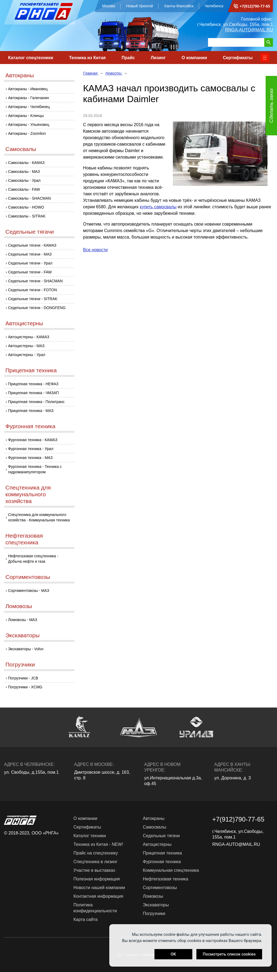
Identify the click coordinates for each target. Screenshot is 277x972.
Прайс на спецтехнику (96, 853)
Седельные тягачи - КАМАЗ (32, 245)
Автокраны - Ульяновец (28, 124)
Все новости (95, 249)
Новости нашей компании (99, 887)
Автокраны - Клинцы (26, 115)
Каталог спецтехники (30, 57)
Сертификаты (238, 57)
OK (173, 954)
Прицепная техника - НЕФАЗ (33, 384)
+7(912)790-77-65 (255, 6)
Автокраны (19, 75)
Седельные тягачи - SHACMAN (35, 281)
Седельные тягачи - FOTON (32, 290)
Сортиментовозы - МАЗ (28, 590)
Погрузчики (20, 664)
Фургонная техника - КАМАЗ (32, 440)
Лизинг (158, 57)
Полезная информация (97, 879)
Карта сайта (86, 919)
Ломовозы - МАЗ (22, 620)
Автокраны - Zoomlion (27, 133)
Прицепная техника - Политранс (36, 402)
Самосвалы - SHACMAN (29, 198)
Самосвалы (20, 149)
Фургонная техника (30, 426)
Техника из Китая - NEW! (98, 844)
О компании (194, 57)
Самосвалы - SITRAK (27, 216)
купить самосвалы (158, 207)
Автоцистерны (24, 323)
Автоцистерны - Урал (26, 355)
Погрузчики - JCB (23, 678)
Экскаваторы (22, 635)
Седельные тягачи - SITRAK (32, 299)
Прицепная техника (31, 370)
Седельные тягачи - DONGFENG (37, 308)
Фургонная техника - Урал (31, 449)
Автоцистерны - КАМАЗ (28, 337)
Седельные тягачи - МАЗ (30, 254)
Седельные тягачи (29, 232)
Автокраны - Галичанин (28, 98)
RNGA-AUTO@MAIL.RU (249, 30)
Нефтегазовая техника (165, 879)
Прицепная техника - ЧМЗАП (33, 393)
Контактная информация (98, 896)
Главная (90, 73)
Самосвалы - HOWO (26, 207)
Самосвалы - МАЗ (24, 171)
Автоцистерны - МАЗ (26, 346)
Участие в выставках (95, 870)
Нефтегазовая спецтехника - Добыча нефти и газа (33, 559)
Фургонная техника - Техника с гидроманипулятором (35, 469)
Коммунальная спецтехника (171, 870)
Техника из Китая (87, 57)
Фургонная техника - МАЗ (30, 457)
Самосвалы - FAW (24, 189)
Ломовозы (18, 606)
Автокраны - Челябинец (29, 107)
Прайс (128, 57)
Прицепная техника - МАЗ (31, 410)
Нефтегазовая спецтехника (24, 538)
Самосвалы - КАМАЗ (26, 162)
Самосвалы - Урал (24, 180)
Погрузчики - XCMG (25, 687)
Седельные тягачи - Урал (30, 263)
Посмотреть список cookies (229, 954)
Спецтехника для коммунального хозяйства (28, 494)
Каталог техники (90, 835)
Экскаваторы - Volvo (26, 649)
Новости (114, 73)
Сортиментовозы (27, 577)
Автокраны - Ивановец (28, 89)
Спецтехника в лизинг (96, 861)
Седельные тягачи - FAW (30, 272)
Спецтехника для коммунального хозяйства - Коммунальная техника (39, 517)
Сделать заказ (271, 106)
